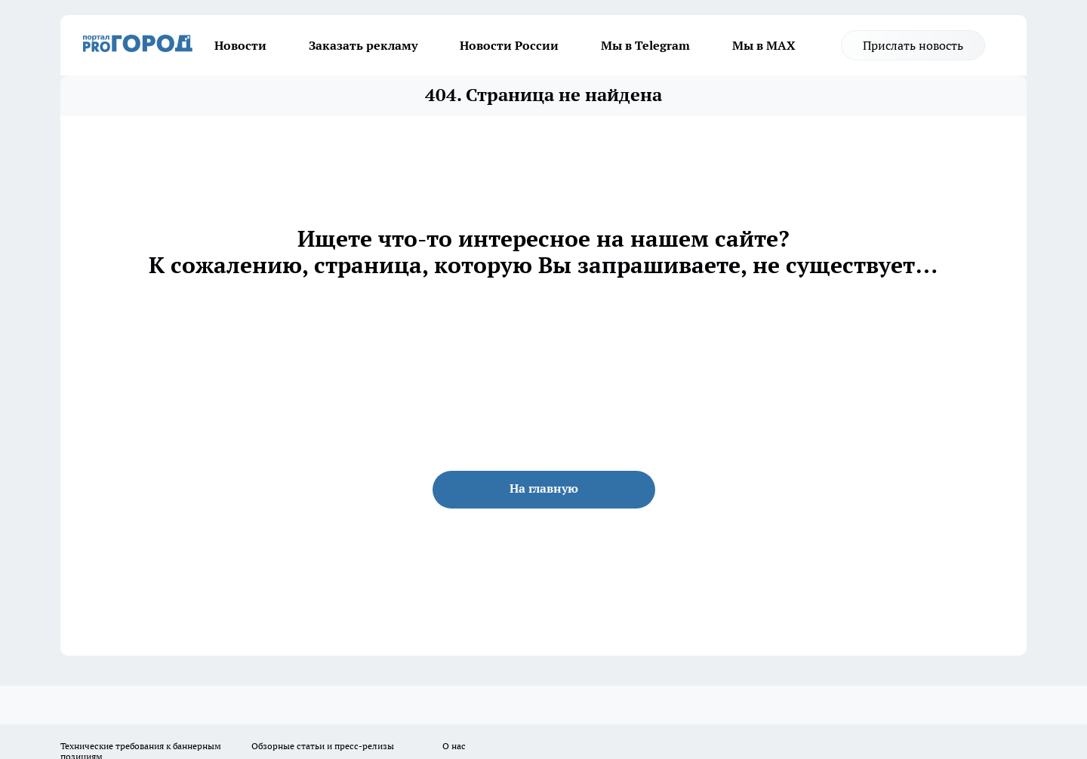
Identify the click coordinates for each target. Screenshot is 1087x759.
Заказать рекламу (363, 45)
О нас (454, 745)
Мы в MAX (764, 45)
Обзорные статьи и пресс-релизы (322, 745)
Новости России (509, 45)
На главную (544, 488)
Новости (240, 45)
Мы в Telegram (645, 45)
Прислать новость (913, 45)
